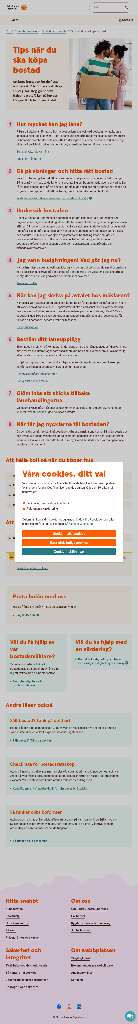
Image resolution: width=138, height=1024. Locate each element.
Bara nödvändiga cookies (69, 543)
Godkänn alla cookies (69, 534)
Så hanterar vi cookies (79, 524)
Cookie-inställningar (69, 552)
